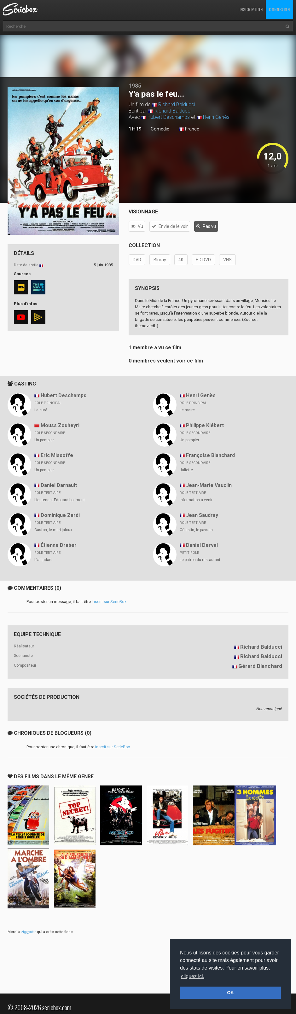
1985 (135, 85)
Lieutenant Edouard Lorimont (59, 500)
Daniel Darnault (59, 485)
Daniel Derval (202, 545)
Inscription (251, 9)
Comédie (160, 129)
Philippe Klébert (205, 425)
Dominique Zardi (60, 515)
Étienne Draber (59, 545)
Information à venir (196, 500)
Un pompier (44, 440)
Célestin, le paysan (196, 530)
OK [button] (230, 992)
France (189, 129)
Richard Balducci (176, 104)
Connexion (279, 9)
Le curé (40, 410)
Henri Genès (216, 117)
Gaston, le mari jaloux (53, 530)
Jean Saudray (202, 515)
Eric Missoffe (57, 455)
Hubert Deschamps (169, 117)
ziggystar (28, 932)
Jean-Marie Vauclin (209, 485)
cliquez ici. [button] (192, 976)
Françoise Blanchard (210, 455)
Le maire (187, 410)
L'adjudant (43, 560)
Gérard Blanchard (260, 666)
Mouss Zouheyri (60, 425)
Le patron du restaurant (200, 560)
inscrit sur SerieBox (109, 601)
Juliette (186, 470)
